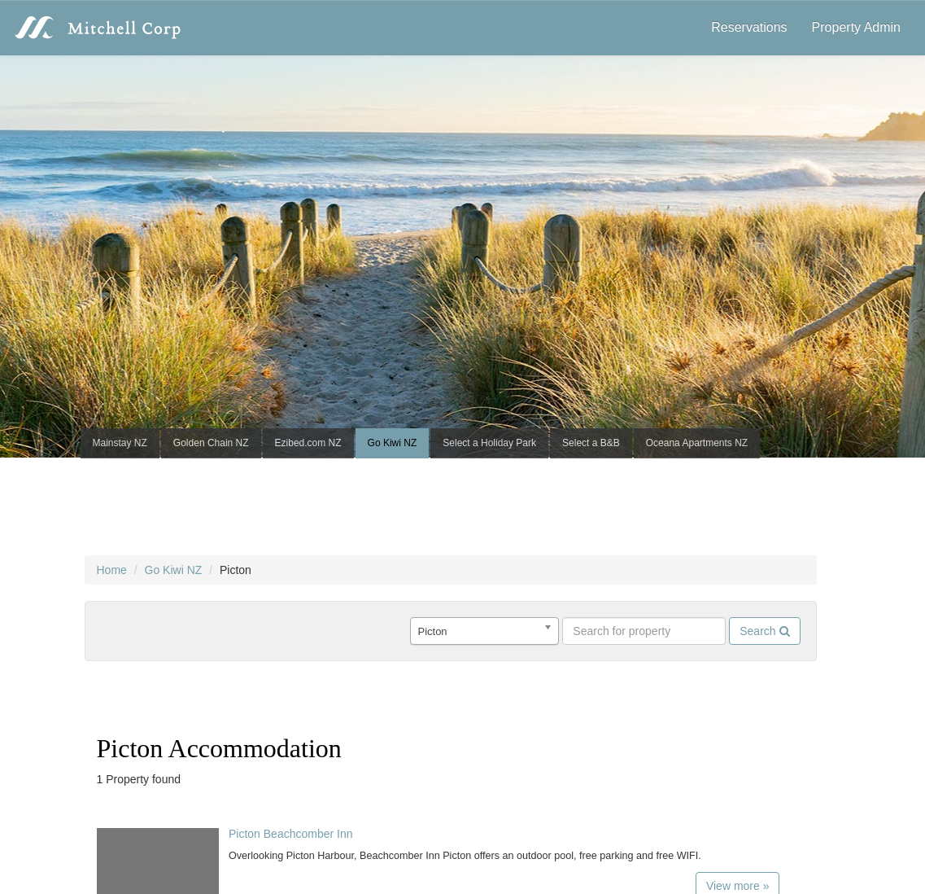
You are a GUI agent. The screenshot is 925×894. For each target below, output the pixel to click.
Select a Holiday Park (489, 443)
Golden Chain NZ (211, 443)
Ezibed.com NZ (308, 443)
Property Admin (856, 27)
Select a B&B (591, 443)
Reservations (749, 27)
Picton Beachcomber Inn (291, 833)
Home (112, 569)
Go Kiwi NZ (392, 443)
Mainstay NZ (120, 443)
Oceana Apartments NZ (697, 443)
